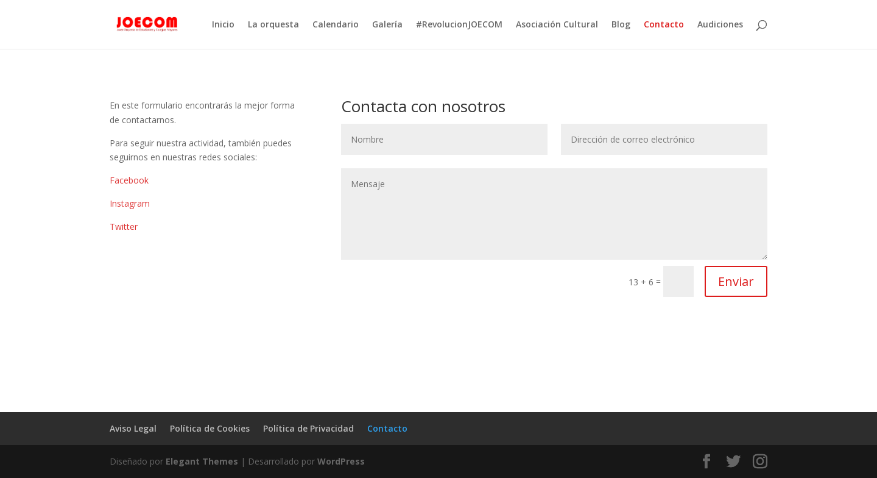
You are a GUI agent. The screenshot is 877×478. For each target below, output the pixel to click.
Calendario (335, 25)
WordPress (341, 461)
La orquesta (273, 25)
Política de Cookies (210, 428)
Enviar (736, 281)
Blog (620, 25)
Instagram (130, 203)
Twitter (124, 226)
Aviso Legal (133, 428)
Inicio (223, 25)
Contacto (664, 25)
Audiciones (720, 25)
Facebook (129, 180)
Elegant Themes (202, 461)
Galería (387, 25)
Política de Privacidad (308, 428)
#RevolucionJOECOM (459, 25)
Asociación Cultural (557, 25)
